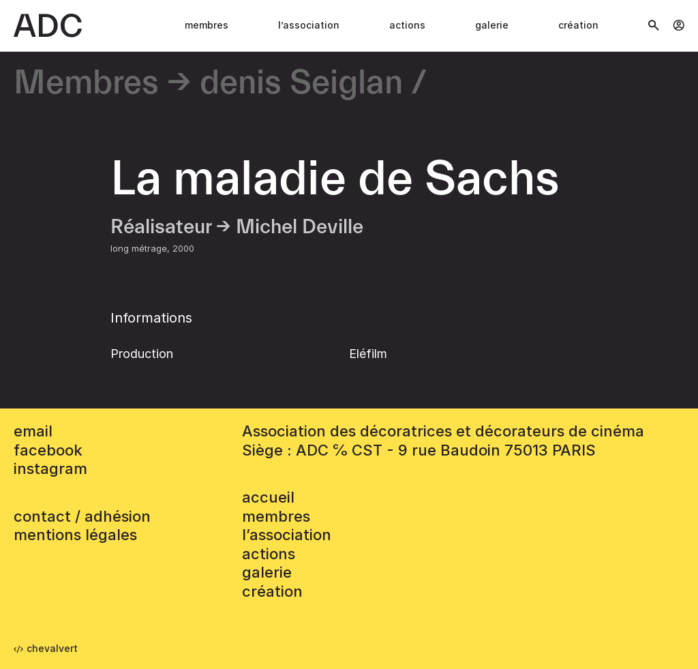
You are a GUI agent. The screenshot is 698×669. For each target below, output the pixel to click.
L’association (308, 25)
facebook (48, 450)
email (33, 431)
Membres (206, 25)
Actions (407, 25)
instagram (50, 468)
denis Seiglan (301, 83)
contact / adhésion (82, 516)
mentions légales (75, 535)
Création (578, 25)
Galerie (492, 25)
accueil (268, 497)
